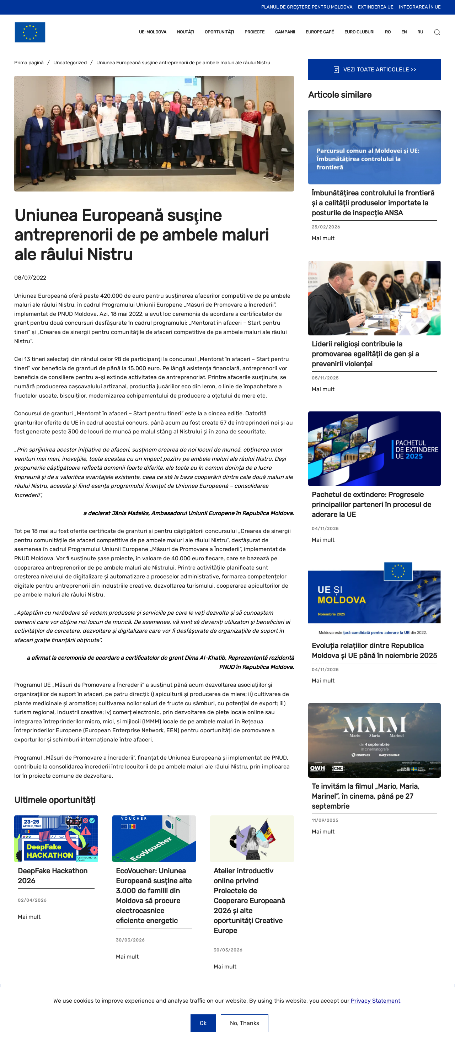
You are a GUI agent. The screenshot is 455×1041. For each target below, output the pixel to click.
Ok (203, 1023)
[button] (437, 32)
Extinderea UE (376, 7)
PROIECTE (254, 31)
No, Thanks (244, 1023)
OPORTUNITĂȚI (219, 31)
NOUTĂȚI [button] (185, 31)
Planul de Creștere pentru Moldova (307, 7)
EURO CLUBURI (359, 31)
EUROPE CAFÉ (320, 31)
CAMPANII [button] (285, 31)
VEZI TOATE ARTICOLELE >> (374, 69)
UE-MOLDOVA (152, 31)
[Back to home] (30, 32)
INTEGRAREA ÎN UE (420, 7)
